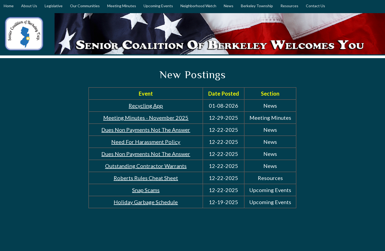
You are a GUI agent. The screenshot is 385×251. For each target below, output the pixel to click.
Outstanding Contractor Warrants (146, 166)
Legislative (54, 5)
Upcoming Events (158, 5)
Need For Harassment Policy (145, 141)
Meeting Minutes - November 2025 (145, 117)
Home (9, 5)
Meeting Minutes (121, 5)
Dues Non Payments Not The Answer (145, 129)
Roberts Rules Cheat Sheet (146, 178)
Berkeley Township (257, 5)
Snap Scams (146, 190)
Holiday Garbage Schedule (146, 202)
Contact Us (315, 5)
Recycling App (146, 105)
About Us (29, 5)
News (228, 5)
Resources (289, 5)
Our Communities (85, 5)
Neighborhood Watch (198, 5)
